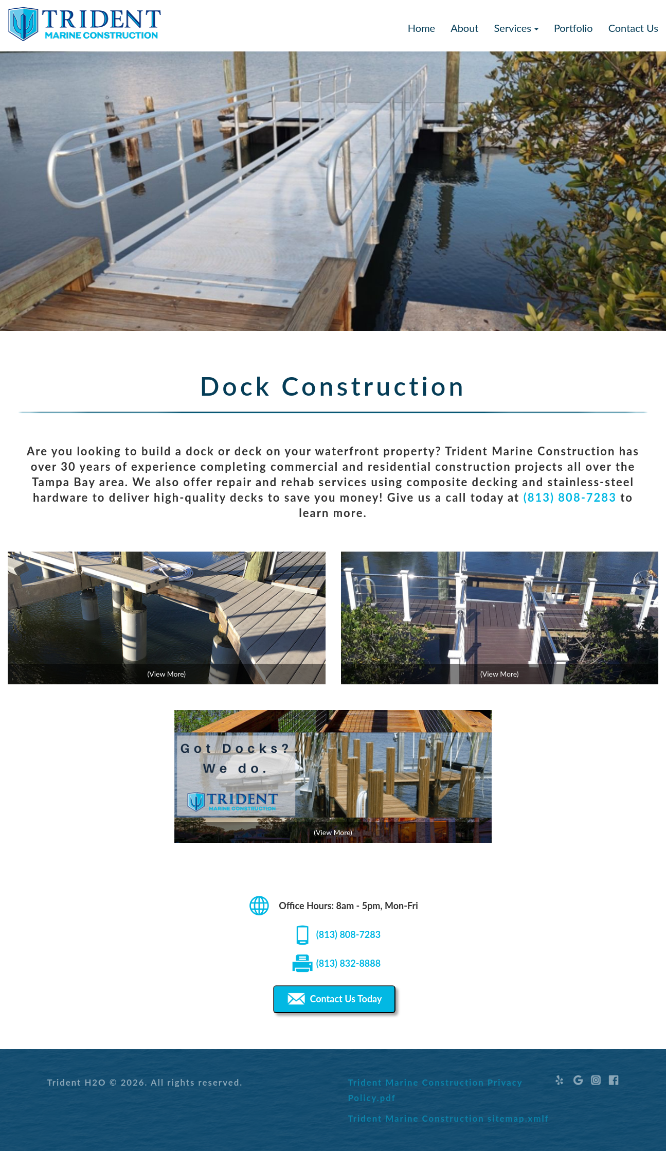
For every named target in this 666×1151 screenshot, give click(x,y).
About (464, 28)
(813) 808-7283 (570, 497)
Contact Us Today (333, 999)
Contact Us (633, 28)
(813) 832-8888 (348, 963)
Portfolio (573, 28)
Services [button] (516, 28)
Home (421, 28)
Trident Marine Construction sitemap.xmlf (448, 1118)
